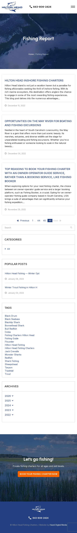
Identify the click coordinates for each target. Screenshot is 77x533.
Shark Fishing (12, 361)
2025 (8, 400)
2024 (8, 405)
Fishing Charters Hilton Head (19, 335)
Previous (24, 220)
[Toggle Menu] (73, 7)
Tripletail (9, 370)
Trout (7, 374)
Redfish (8, 357)
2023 (8, 410)
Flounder (9, 341)
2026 (8, 396)
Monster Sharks (13, 354)
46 (50, 220)
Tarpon (8, 367)
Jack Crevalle (12, 351)
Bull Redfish (11, 328)
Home (31, 54)
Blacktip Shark (12, 322)
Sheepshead (11, 364)
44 (38, 220)
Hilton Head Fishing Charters (19, 348)
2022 (8, 414)
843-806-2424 (40, 518)
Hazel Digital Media (58, 525)
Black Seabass (12, 319)
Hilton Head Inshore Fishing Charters (34, 80)
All (8, 249)
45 (44, 220)
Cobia (8, 332)
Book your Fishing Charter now (38, 474)
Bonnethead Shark (14, 325)
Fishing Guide (11, 338)
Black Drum (11, 315)
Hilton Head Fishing (15, 345)
